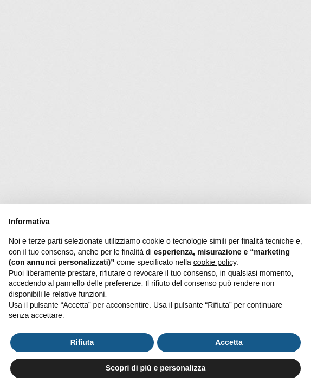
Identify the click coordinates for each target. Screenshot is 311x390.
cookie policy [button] (214, 262)
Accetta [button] (229, 342)
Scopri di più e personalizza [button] (155, 367)
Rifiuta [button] (82, 342)
